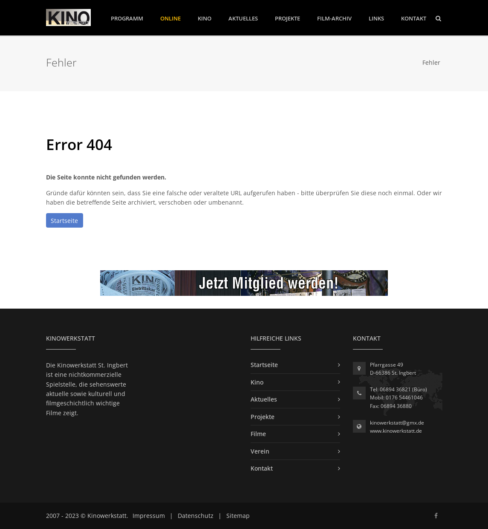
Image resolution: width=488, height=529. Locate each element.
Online (170, 18)
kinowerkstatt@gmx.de (397, 422)
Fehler (431, 62)
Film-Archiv (334, 18)
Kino (204, 18)
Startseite (64, 221)
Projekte (287, 18)
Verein (260, 451)
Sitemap (238, 516)
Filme (258, 434)
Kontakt (413, 18)
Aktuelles (243, 18)
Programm (127, 18)
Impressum (149, 516)
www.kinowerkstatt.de (396, 430)
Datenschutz (196, 516)
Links (376, 18)
